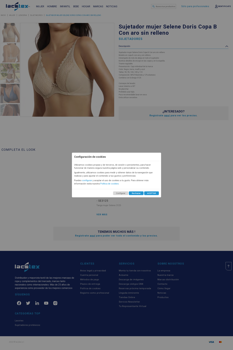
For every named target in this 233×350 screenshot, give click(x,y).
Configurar (120, 193)
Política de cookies (109, 183)
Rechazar (136, 193)
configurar (87, 180)
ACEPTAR (151, 193)
